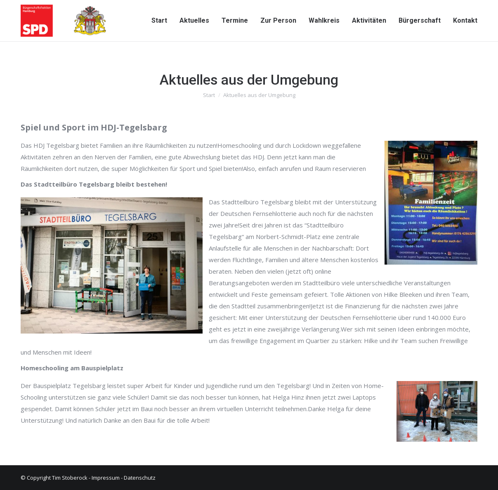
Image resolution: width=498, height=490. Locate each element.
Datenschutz (140, 477)
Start (209, 95)
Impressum (106, 477)
